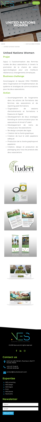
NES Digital (9, 387)
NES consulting (10, 382)
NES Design (9, 384)
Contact (36, 3)
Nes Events (9, 394)
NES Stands (9, 391)
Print (7, 389)
